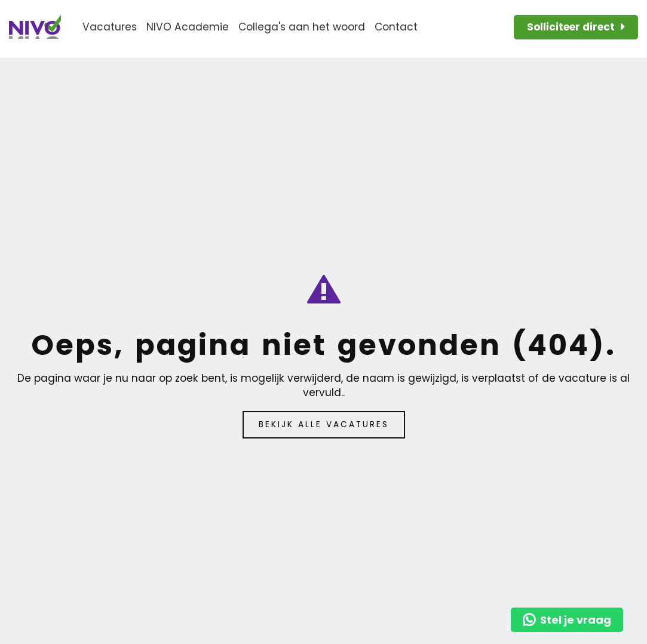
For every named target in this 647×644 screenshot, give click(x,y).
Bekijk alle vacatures (324, 424)
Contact (396, 27)
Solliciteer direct (571, 27)
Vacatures (109, 27)
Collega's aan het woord (301, 27)
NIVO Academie (187, 27)
